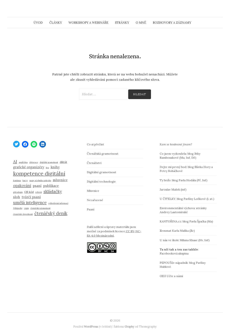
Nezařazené (95, 200)
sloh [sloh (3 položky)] (16, 197)
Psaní (90, 209)
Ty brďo (165, 180)
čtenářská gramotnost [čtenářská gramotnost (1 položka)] (40, 208)
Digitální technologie (101, 181)
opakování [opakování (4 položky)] (22, 185)
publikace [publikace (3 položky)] (51, 186)
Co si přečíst (95, 144)
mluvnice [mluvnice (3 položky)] (60, 180)
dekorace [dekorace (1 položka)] (33, 162)
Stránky (122, 23)
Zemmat (165, 230)
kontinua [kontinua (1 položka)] (17, 180)
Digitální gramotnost (101, 172)
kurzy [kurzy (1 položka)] (25, 180)
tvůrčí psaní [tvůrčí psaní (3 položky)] (31, 197)
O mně (141, 23)
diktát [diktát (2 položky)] (63, 162)
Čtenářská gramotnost (102, 153)
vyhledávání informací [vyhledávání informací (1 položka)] (58, 203)
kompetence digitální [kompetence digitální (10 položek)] (39, 173)
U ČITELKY (167, 199)
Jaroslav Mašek (170, 189)
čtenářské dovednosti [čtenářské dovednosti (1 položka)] (23, 214)
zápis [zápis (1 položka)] (26, 208)
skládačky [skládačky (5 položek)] (53, 191)
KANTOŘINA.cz (170, 221)
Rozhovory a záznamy (172, 23)
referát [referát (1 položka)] (38, 192)
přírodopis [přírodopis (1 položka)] (18, 192)
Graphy (129, 326)
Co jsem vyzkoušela (173, 153)
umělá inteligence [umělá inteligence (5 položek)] (30, 202)
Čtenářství (94, 163)
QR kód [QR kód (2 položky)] (29, 192)
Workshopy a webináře (88, 23)
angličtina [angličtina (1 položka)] (23, 162)
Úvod (38, 23)
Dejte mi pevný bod (173, 167)
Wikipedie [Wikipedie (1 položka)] (17, 208)
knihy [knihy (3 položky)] (55, 167)
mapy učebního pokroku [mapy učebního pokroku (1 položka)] (40, 180)
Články (55, 23)
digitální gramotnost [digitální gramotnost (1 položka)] (49, 162)
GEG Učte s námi (171, 276)
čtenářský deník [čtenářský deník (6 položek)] (50, 213)
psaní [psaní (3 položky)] (37, 186)
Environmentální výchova (177, 208)
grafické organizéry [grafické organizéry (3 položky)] (28, 167)
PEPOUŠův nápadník (174, 263)
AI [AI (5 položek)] (15, 161)
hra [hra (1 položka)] (47, 167)
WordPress (91, 326)
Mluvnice (93, 191)
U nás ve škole (169, 240)
